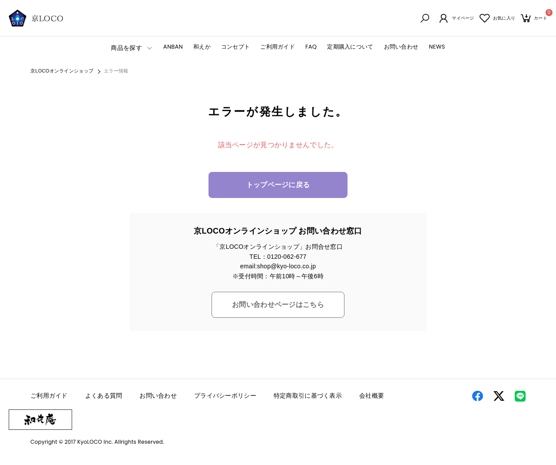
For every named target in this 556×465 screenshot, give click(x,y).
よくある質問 (103, 396)
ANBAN (173, 47)
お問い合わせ (401, 47)
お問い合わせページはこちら (278, 306)
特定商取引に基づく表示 (308, 396)
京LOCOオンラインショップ (61, 72)
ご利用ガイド (277, 47)
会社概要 (371, 396)
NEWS (437, 47)
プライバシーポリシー (225, 396)
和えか (202, 47)
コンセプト (235, 47)
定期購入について (350, 47)
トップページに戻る (278, 186)
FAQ (311, 47)
